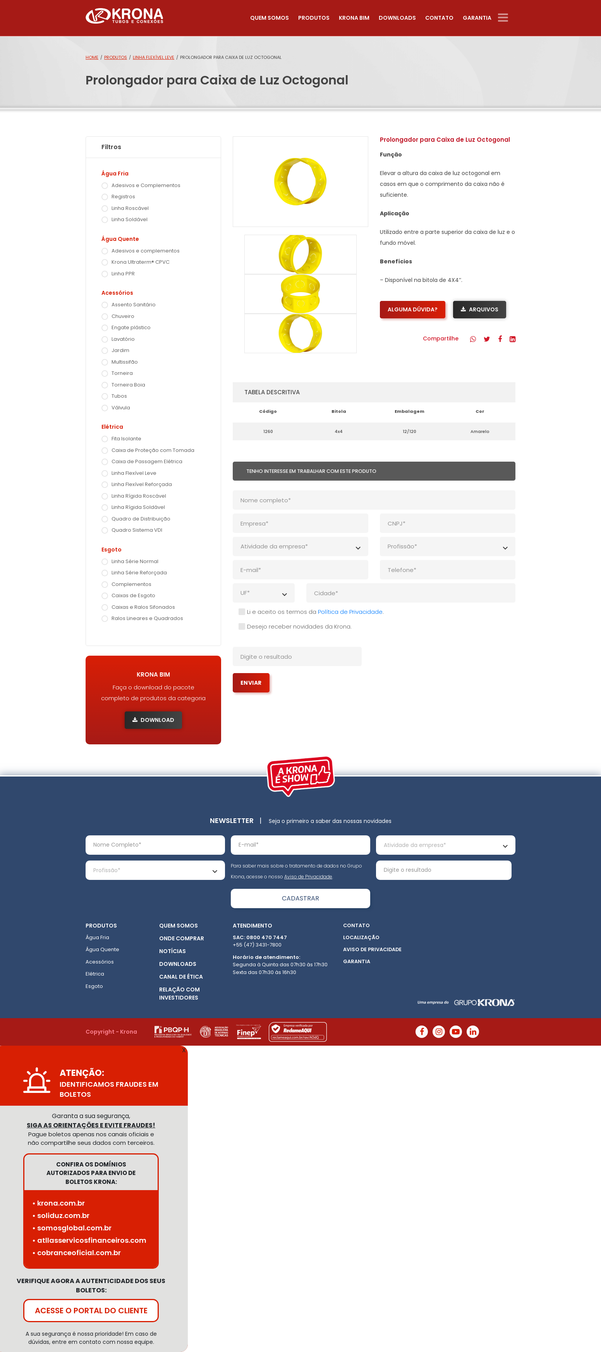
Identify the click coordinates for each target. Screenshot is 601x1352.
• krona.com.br (58, 1203)
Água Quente (102, 949)
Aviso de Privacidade (308, 876)
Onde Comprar (181, 938)
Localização (361, 937)
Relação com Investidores (179, 994)
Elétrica (95, 973)
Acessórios (100, 961)
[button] (473, 339)
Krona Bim (354, 18)
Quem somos (269, 18)
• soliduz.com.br (60, 1215)
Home (92, 57)
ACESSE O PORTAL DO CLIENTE (91, 1310)
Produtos (314, 18)
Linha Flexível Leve (153, 57)
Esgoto (94, 986)
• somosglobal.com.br (72, 1228)
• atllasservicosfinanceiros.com (89, 1240)
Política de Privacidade (350, 612)
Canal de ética (181, 977)
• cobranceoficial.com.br (76, 1253)
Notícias (172, 951)
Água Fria (97, 937)
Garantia (477, 18)
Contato (439, 18)
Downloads (397, 18)
